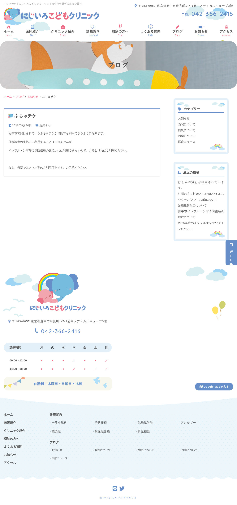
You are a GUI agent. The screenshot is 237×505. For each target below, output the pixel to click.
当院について (186, 124)
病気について (186, 129)
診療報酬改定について (192, 204)
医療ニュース (186, 141)
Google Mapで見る (214, 385)
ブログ (177, 30)
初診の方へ (120, 30)
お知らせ (201, 30)
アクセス (10, 461)
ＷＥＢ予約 (231, 252)
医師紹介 (32, 30)
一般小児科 (59, 420)
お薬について (186, 135)
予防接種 (100, 420)
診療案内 (93, 30)
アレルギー (188, 420)
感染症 (56, 429)
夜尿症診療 (102, 429)
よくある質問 (150, 30)
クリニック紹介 (63, 30)
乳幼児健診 (145, 420)
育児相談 (143, 429)
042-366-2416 (57, 328)
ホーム (9, 30)
